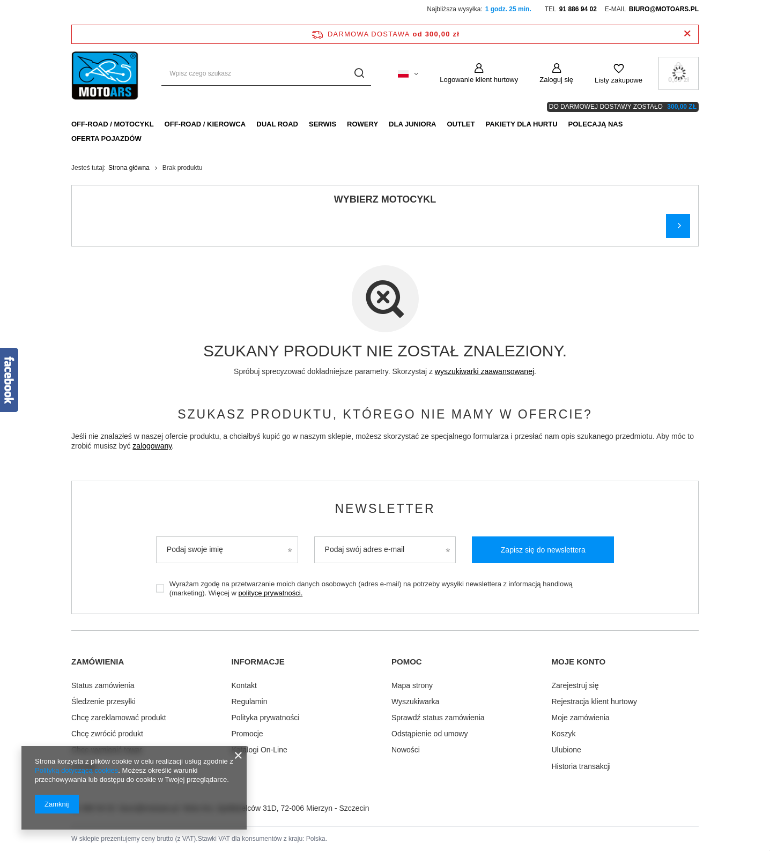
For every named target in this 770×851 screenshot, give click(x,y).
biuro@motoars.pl (664, 9)
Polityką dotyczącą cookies (76, 770)
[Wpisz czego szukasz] (266, 74)
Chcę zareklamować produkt (118, 716)
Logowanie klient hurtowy (479, 80)
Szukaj (678, 226)
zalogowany (152, 446)
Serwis (322, 124)
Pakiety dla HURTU (521, 124)
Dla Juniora (412, 124)
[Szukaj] (359, 74)
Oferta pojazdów (106, 139)
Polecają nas (595, 124)
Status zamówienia (103, 684)
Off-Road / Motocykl (112, 124)
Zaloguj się (556, 80)
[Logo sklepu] (105, 73)
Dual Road (277, 124)
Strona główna (129, 167)
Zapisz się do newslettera (543, 550)
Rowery (362, 124)
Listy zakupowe (618, 80)
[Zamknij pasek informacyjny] (687, 34)
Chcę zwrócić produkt (107, 733)
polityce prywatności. (270, 593)
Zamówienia (97, 661)
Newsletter (385, 509)
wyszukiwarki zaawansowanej (484, 371)
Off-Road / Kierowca (205, 124)
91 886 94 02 (578, 9)
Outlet (461, 124)
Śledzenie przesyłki (103, 700)
